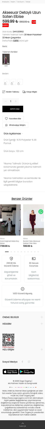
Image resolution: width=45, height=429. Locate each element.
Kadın (13, 2)
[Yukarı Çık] (22, 424)
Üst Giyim (20, 2)
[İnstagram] (27, 362)
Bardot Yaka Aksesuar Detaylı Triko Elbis (31, 242)
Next (42, 220)
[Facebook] (23, 362)
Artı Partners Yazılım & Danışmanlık (22, 383)
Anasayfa (5, 2)
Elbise (28, 2)
